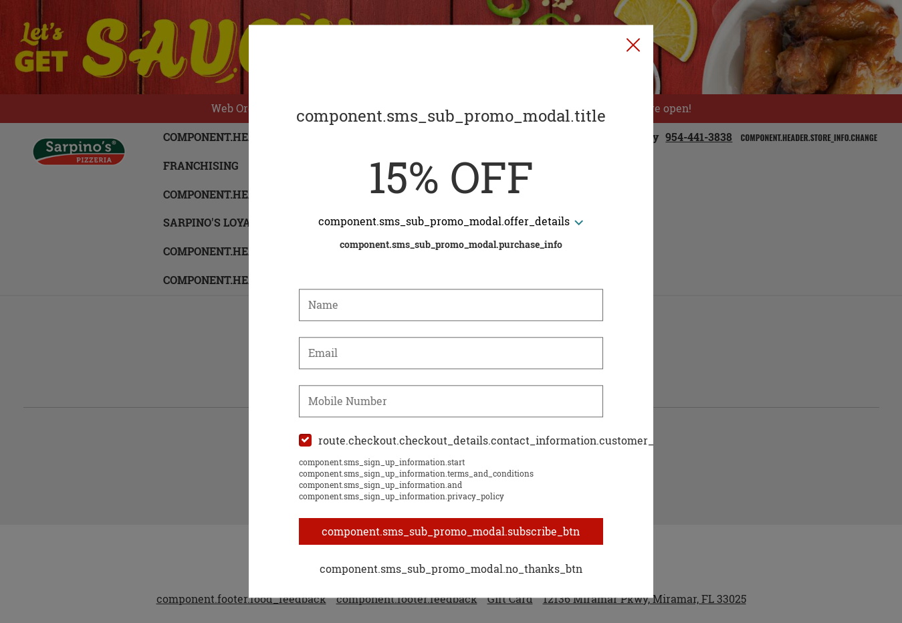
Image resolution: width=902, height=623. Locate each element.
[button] (633, 45)
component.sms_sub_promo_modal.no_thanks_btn (451, 569)
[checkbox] (451, 441)
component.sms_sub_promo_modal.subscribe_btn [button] (451, 531)
